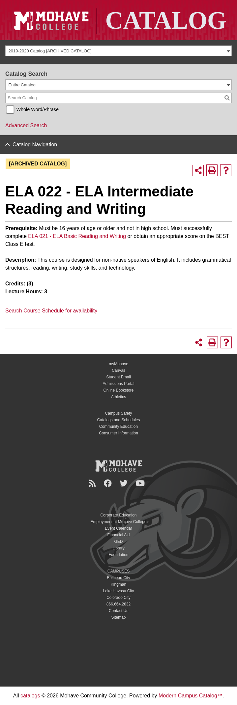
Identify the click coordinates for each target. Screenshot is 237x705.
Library (118, 548)
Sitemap (118, 617)
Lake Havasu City (118, 591)
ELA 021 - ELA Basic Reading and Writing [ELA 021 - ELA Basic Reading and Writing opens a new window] (76, 236)
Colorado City (118, 597)
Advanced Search (26, 125)
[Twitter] (125, 483)
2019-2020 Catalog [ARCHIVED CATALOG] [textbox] (50, 50)
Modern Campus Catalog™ (190, 695)
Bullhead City (118, 577)
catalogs (30, 695)
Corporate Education (118, 515)
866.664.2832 (118, 604)
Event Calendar (118, 528)
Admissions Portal (118, 383)
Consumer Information (118, 433)
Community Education (118, 426)
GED (118, 541)
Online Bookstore (118, 390)
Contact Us (118, 610)
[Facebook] (109, 483)
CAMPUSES (118, 571)
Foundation (118, 554)
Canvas (118, 370)
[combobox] (118, 50)
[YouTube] (141, 483)
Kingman (118, 584)
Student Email (118, 377)
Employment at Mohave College (118, 521)
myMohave (118, 364)
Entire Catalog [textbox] (22, 84)
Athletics (118, 397)
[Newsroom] (93, 483)
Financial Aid (118, 535)
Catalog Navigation (35, 144)
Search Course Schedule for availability (51, 310)
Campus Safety (118, 413)
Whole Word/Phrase (37, 109)
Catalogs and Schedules (118, 420)
